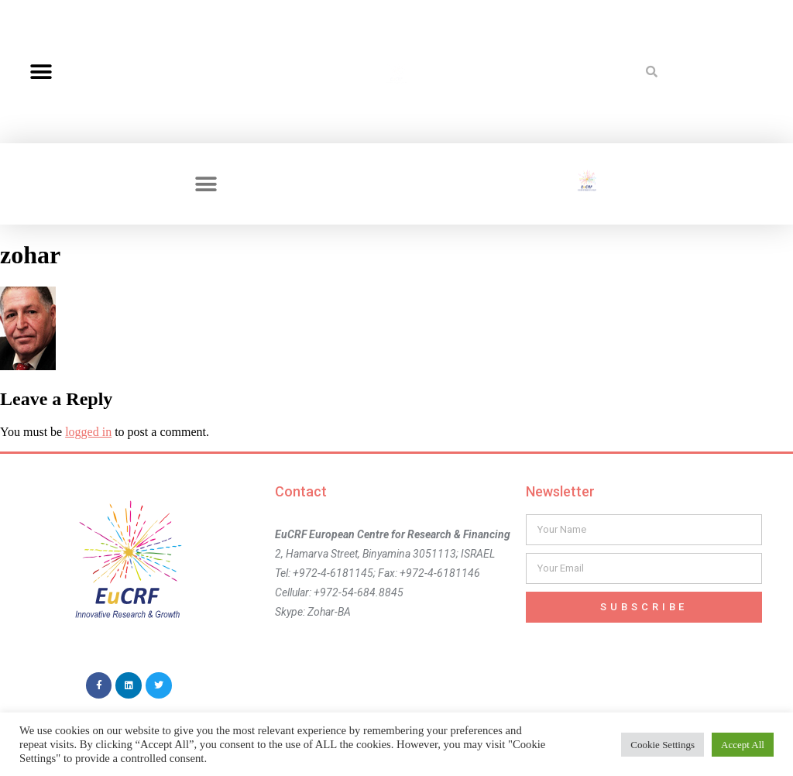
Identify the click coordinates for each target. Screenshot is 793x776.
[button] (40, 71)
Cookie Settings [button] (662, 744)
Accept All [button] (742, 744)
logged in (88, 431)
